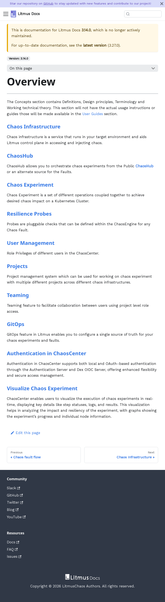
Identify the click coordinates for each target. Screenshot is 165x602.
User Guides (92, 114)
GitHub (48, 3)
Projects (17, 266)
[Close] (162, 3)
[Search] (142, 14)
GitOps (15, 324)
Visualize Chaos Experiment (42, 388)
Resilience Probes (29, 213)
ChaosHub (20, 155)
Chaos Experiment (30, 184)
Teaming (18, 295)
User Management (31, 242)
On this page (21, 68)
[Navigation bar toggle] (6, 14)
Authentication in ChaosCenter (46, 353)
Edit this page (25, 433)
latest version (95, 45)
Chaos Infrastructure (33, 126)
